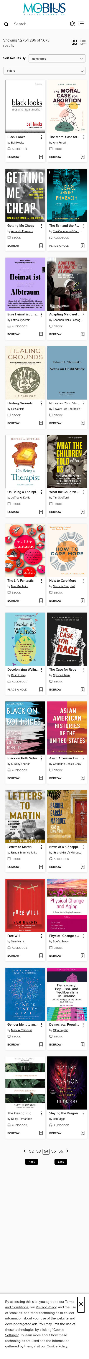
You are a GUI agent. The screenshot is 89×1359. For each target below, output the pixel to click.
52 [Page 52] (31, 1151)
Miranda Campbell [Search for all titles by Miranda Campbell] (64, 586)
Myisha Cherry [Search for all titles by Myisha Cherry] (61, 675)
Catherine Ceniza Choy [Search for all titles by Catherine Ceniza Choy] (67, 764)
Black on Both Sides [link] (22, 758)
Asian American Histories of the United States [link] (65, 758)
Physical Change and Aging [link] (65, 936)
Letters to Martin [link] (19, 847)
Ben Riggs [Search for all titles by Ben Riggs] (59, 1119)
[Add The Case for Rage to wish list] (82, 690)
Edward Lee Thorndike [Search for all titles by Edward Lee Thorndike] (66, 409)
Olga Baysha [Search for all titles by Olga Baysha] (60, 1030)
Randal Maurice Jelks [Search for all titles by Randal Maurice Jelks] (24, 852)
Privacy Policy (46, 1307)
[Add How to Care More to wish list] (82, 601)
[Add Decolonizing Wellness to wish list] (41, 690)
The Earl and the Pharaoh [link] (65, 226)
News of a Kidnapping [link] (65, 847)
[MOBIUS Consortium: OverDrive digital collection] (44, 9)
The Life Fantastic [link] (20, 581)
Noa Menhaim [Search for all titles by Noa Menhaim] (19, 586)
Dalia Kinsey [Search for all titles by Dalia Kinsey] (18, 675)
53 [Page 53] (38, 1151)
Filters (11, 71)
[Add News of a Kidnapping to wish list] (82, 867)
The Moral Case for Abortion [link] (65, 137)
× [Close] (81, 1304)
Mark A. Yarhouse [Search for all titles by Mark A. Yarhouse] (21, 1030)
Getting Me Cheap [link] (20, 226)
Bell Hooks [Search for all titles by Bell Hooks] (17, 142)
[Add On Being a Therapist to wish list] (41, 512)
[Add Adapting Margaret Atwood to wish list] (82, 335)
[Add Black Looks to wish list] (41, 157)
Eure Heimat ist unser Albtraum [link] (23, 315)
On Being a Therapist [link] (23, 492)
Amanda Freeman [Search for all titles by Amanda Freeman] (22, 231)
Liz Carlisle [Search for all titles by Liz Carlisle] (17, 409)
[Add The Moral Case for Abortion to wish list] (82, 157)
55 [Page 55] (53, 1151)
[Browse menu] (82, 24)
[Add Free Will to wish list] (41, 956)
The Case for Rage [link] (62, 670)
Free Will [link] (13, 936)
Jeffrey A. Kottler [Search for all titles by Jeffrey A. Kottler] (21, 497)
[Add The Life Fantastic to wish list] (41, 601)
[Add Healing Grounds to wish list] (41, 423)
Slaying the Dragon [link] (63, 1113)
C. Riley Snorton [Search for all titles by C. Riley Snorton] (20, 764)
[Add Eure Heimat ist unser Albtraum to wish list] (41, 335)
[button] (74, 44)
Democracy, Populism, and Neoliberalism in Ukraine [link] (65, 1025)
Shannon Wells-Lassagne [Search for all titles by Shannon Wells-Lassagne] (67, 320)
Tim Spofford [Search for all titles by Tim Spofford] (61, 497)
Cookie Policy (57, 1346)
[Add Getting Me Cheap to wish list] (41, 246)
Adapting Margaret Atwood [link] (65, 315)
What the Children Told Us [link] (65, 492)
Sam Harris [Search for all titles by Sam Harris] (18, 941)
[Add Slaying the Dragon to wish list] (82, 1133)
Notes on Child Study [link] (65, 403)
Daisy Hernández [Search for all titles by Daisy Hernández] (21, 1119)
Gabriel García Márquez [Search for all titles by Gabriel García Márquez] (67, 852)
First (32, 1162)
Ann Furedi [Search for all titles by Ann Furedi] (59, 142)
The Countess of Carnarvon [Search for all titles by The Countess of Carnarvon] (67, 231)
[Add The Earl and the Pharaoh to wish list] (82, 246)
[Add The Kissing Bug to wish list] (41, 1133)
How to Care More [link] (62, 581)
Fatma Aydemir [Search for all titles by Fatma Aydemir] (20, 320)
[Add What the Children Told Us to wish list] (82, 512)
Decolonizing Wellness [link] (23, 670)
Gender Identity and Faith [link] (23, 1025)
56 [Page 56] (60, 1151)
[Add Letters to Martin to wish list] (41, 867)
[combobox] (35, 24)
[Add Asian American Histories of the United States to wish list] (82, 778)
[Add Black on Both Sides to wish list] (41, 778)
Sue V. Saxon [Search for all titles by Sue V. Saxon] (61, 941)
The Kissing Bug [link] (19, 1113)
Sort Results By (14, 58)
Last (61, 1162)
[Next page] (67, 1151)
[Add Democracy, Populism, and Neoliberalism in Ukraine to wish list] (82, 1045)
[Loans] (73, 24)
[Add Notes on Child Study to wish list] (82, 423)
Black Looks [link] (16, 137)
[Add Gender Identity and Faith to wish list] (41, 1045)
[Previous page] (24, 1151)
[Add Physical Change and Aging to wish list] (82, 956)
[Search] (6, 23)
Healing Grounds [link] (20, 403)
